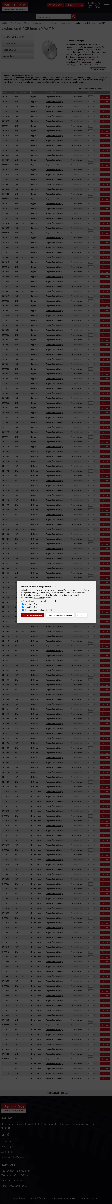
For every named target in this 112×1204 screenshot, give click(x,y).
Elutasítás (81, 615)
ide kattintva (39, 598)
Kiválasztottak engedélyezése (59, 615)
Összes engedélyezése (32, 615)
